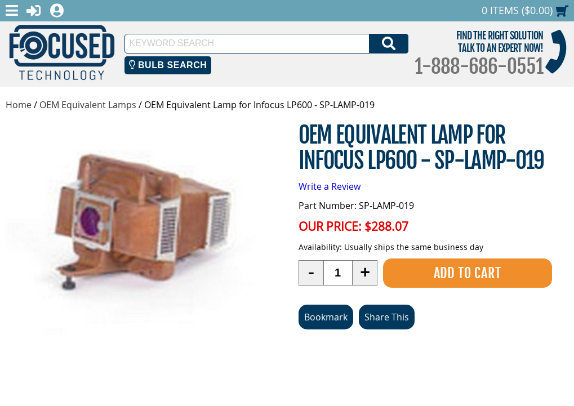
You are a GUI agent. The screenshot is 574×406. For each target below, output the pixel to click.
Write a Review (330, 186)
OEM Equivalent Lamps (87, 105)
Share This (386, 317)
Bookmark (326, 317)
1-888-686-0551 (479, 66)
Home (19, 105)
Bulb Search (168, 65)
